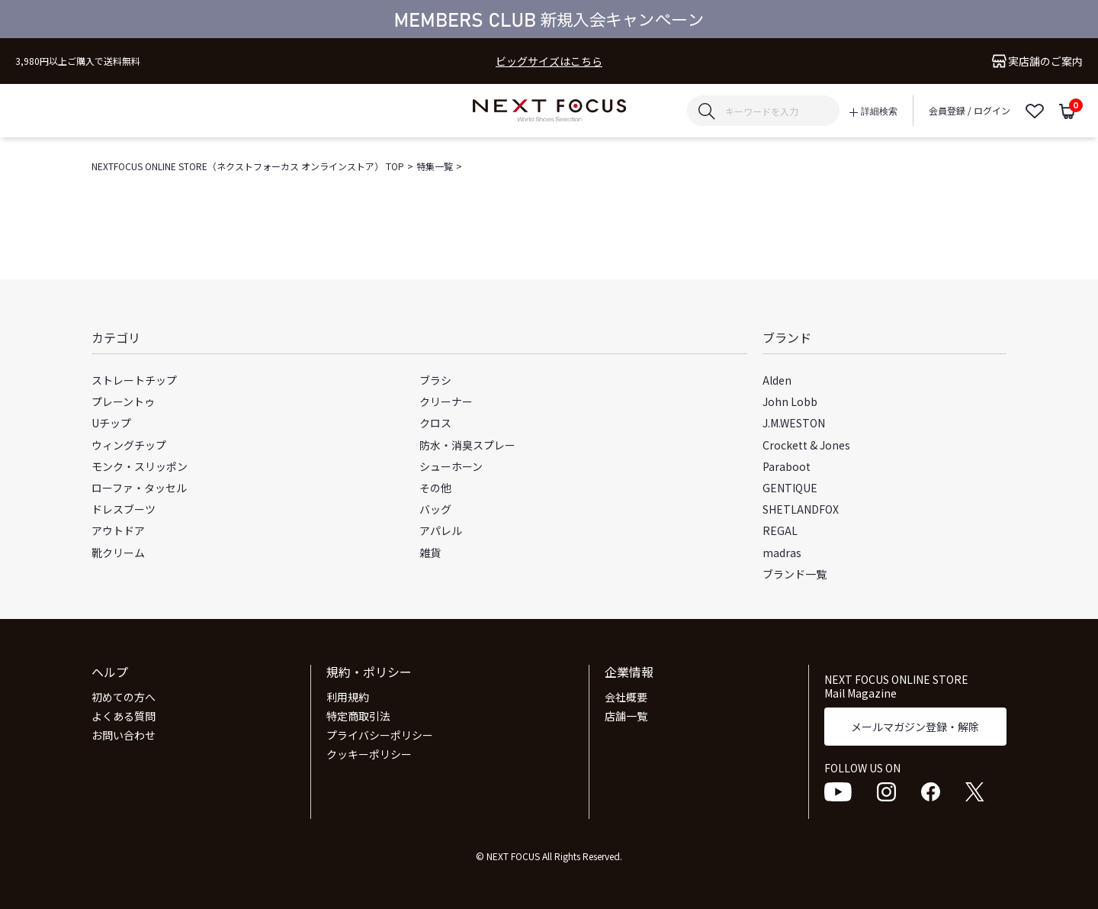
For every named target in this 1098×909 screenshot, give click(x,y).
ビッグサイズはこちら (549, 61)
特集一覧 (434, 166)
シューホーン (451, 466)
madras (781, 552)
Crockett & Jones (806, 445)
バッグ (435, 509)
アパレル (440, 530)
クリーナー (446, 401)
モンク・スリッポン (140, 466)
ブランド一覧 (794, 574)
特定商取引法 (358, 716)
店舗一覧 (626, 716)
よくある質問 (124, 716)
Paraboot (786, 466)
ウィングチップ (129, 445)
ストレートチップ (134, 380)
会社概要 (626, 696)
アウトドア (118, 530)
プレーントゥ (123, 401)
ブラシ (435, 380)
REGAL (780, 530)
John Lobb (789, 401)
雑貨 (430, 552)
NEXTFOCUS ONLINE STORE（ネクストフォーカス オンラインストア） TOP (248, 166)
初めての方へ (124, 696)
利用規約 (347, 696)
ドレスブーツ (124, 509)
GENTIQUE (789, 487)
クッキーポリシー (369, 754)
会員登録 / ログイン (969, 110)
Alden (776, 380)
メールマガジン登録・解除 (915, 726)
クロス (435, 422)
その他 (435, 487)
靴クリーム (118, 552)
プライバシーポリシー (379, 735)
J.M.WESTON (793, 422)
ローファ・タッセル (139, 487)
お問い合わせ (124, 735)
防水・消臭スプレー (467, 445)
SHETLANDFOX (800, 509)
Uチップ (111, 422)
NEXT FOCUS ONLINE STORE (549, 111)
